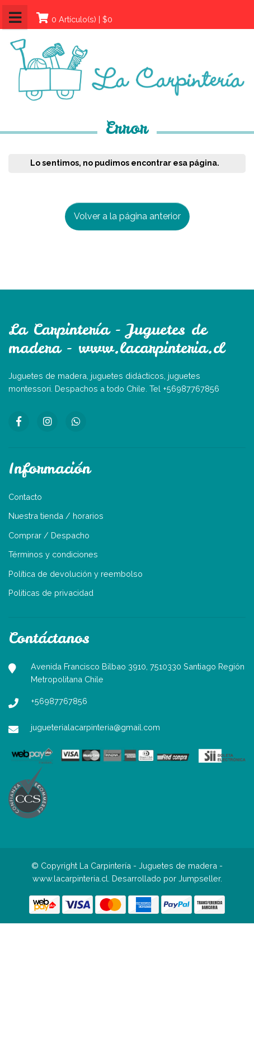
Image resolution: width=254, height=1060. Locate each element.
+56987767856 (59, 701)
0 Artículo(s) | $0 (81, 19)
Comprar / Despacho (49, 535)
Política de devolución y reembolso (75, 574)
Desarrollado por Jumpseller (166, 878)
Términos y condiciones (53, 554)
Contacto (25, 497)
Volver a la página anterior (127, 216)
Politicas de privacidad (50, 593)
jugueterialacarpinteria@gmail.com (95, 727)
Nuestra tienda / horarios (56, 516)
